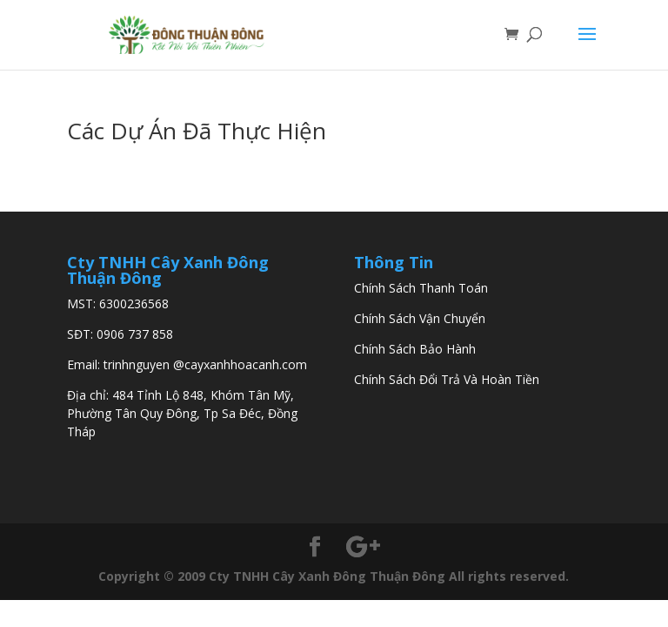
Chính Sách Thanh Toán (421, 288)
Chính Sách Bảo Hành (415, 348)
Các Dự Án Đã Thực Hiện (196, 130)
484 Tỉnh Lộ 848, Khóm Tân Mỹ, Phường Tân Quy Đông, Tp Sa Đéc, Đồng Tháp (182, 413)
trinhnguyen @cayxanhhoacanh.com (205, 364)
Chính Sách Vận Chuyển (419, 318)
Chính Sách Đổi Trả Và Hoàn (432, 379)
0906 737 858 (135, 334)
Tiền (525, 379)
